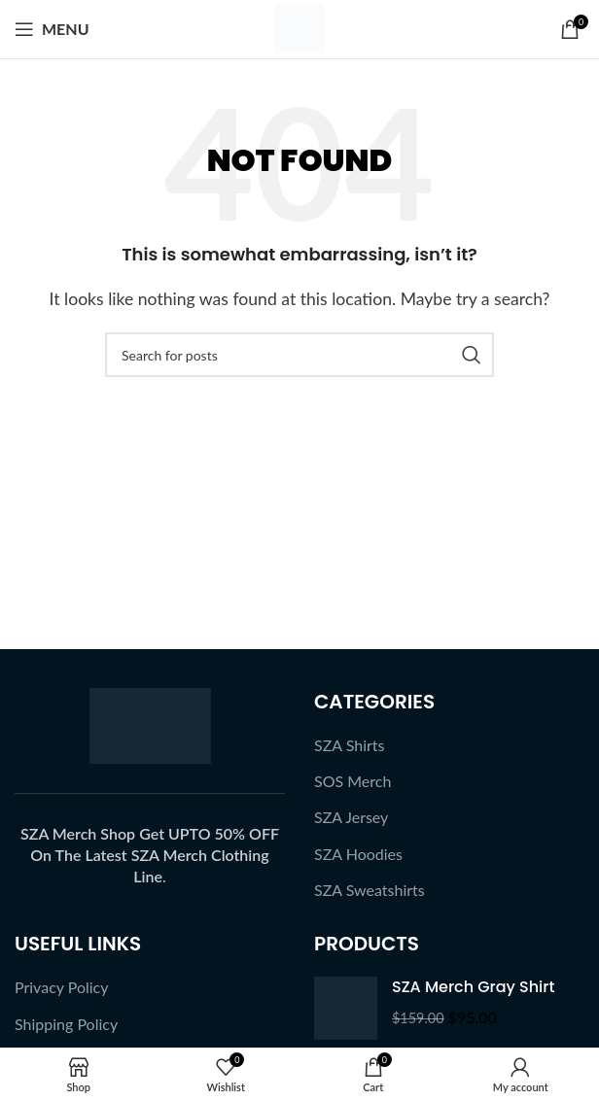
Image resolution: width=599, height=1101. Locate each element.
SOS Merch (352, 781)
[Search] (299, 354)
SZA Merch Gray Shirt (473, 987)
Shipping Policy (66, 1024)
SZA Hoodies (358, 853)
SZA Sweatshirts (369, 889)
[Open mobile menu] (52, 29)
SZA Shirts (349, 745)
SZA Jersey (351, 817)
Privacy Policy (62, 987)
